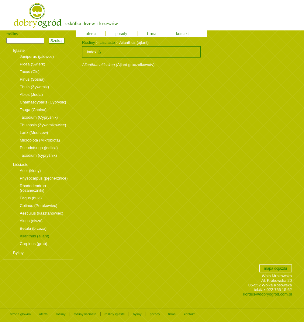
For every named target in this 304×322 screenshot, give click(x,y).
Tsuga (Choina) (33, 109)
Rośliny (88, 42)
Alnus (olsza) (31, 221)
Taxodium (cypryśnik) (38, 155)
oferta (91, 33)
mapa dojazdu (275, 268)
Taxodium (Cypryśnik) (39, 117)
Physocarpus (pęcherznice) (44, 178)
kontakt (182, 33)
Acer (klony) (30, 170)
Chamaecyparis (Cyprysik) (43, 102)
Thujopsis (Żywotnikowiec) (43, 125)
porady (121, 33)
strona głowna (20, 314)
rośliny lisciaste (85, 314)
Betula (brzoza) (33, 228)
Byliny (18, 252)
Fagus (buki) (31, 198)
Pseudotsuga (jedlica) (39, 147)
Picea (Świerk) (32, 64)
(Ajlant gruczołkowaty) (118, 64)
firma (151, 33)
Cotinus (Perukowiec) (38, 205)
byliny (137, 314)
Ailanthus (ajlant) (34, 236)
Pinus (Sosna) (32, 79)
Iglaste (19, 50)
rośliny (61, 314)
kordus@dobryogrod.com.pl (267, 294)
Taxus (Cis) (30, 71)
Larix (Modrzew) (34, 132)
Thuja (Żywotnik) (34, 87)
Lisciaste (107, 42)
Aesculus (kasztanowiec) (41, 213)
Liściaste (21, 164)
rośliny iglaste (115, 314)
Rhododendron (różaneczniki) (33, 188)
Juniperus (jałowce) (37, 56)
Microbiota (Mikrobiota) (40, 140)
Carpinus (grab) (33, 243)
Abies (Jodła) (31, 94)
